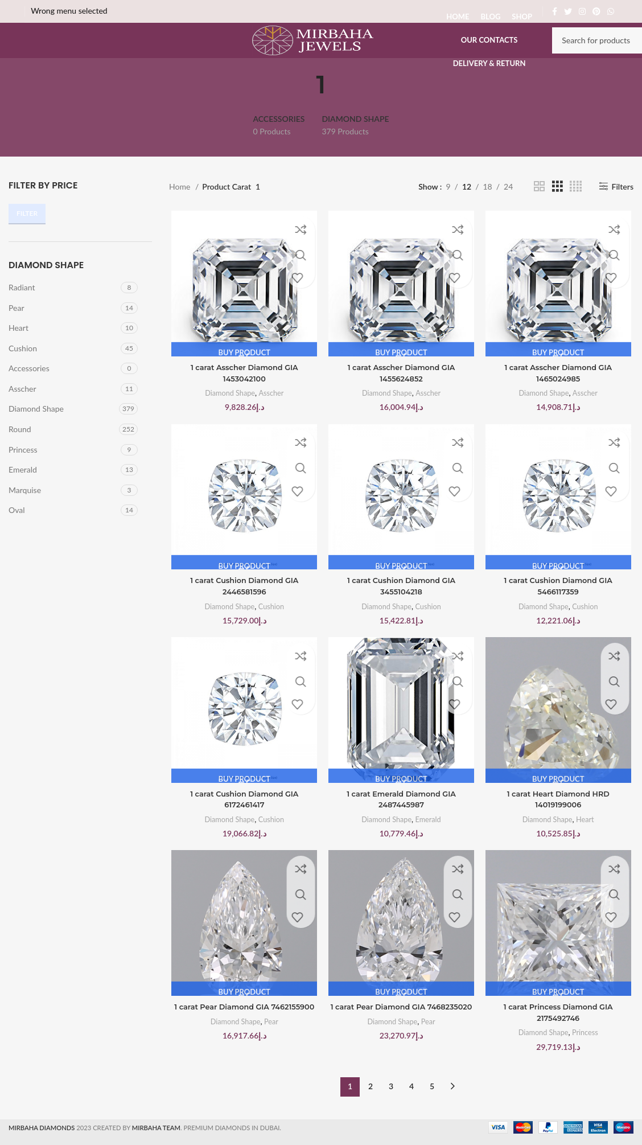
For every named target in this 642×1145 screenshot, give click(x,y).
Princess (23, 473)
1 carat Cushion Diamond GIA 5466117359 (559, 614)
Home (180, 210)
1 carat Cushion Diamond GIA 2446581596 (242, 614)
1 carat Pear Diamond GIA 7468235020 (401, 1043)
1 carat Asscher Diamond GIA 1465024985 (560, 398)
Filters (623, 210)
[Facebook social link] (555, 11)
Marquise (25, 514)
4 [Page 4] (411, 1112)
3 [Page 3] (391, 1112)
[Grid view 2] (539, 210)
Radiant (22, 311)
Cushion (23, 372)
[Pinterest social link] (596, 11)
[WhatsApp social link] (611, 11)
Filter (27, 237)
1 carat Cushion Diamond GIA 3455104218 (401, 614)
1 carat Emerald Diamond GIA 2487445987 (401, 828)
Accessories (29, 392)
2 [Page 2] (370, 1112)
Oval (17, 534)
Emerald (23, 494)
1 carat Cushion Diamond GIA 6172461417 (242, 828)
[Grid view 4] (576, 210)
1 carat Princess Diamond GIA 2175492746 (560, 1043)
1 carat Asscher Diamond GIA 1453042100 (243, 398)
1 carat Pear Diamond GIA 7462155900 (243, 1043)
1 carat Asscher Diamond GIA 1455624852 (401, 398)
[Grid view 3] (557, 210)
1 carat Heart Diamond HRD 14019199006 (560, 828)
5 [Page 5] (432, 1112)
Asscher (22, 412)
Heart (18, 351)
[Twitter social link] (568, 11)
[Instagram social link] (582, 11)
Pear (16, 331)
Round (20, 453)
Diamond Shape (36, 433)
